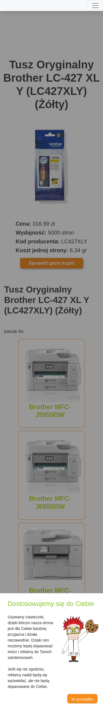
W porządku (82, 699)
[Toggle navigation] (95, 5)
